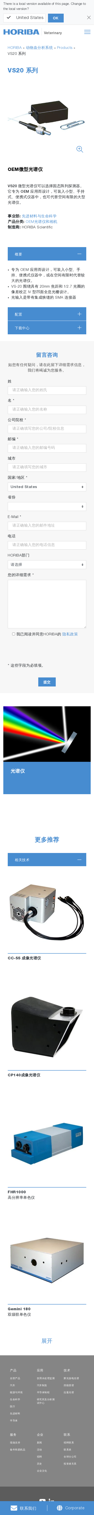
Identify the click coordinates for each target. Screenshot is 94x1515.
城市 (11, 459)
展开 (47, 1341)
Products (65, 48)
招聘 (39, 1457)
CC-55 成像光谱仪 (24, 958)
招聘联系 (69, 1443)
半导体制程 (43, 1392)
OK (56, 18)
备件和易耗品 (17, 1450)
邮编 (13, 439)
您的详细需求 (21, 575)
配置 (18, 314)
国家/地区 (18, 478)
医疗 (12, 1407)
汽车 (12, 1385)
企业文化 (42, 1471)
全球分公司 (70, 1457)
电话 (11, 536)
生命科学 (15, 1399)
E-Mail (14, 517)
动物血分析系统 (39, 48)
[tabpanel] (47, 750)
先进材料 (15, 1414)
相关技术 (22, 860)
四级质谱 (69, 1385)
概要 (18, 254)
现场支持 (15, 1443)
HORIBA (15, 48)
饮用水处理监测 (46, 1378)
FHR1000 (17, 1192)
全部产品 (15, 1378)
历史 (39, 1464)
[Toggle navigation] (87, 32)
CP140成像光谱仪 (24, 1075)
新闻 (39, 1443)
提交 (47, 682)
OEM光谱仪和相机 (42, 222)
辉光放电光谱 (71, 1378)
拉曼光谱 (69, 1392)
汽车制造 (42, 1385)
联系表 (67, 1450)
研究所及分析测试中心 (46, 1401)
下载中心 (22, 328)
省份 (11, 497)
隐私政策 (70, 634)
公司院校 (17, 420)
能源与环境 (16, 1392)
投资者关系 (70, 1464)
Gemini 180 (19, 1309)
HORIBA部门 (18, 556)
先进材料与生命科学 (39, 216)
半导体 (14, 1421)
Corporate (74, 1508)
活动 (39, 1450)
